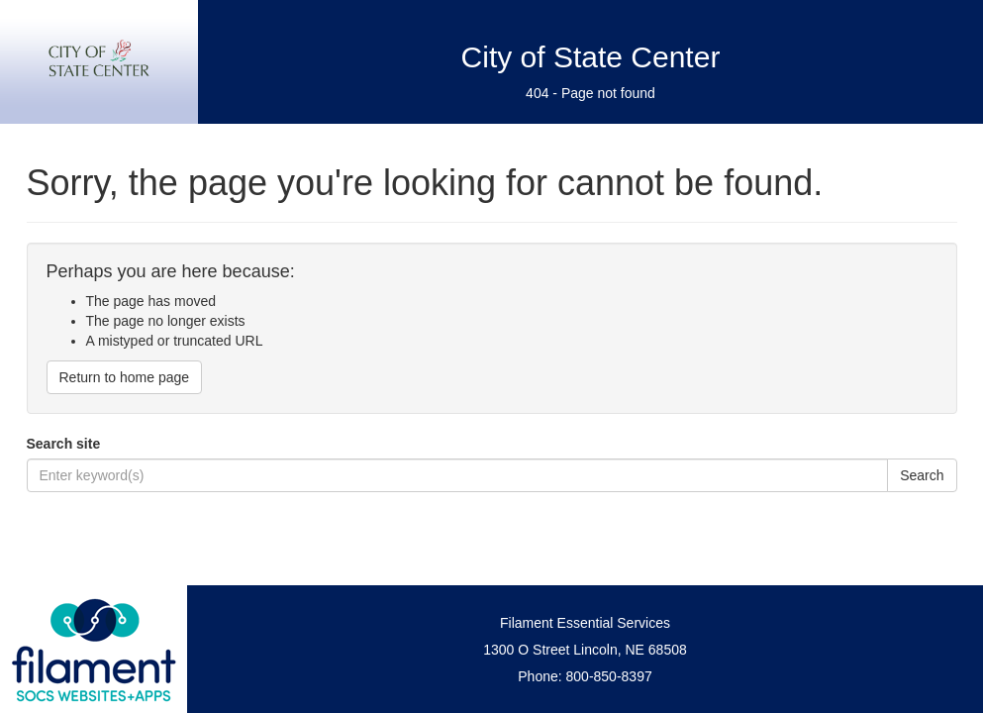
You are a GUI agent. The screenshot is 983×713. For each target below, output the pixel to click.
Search (921, 475)
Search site (64, 444)
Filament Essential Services (585, 623)
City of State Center (591, 57)
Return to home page (124, 377)
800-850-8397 (609, 676)
